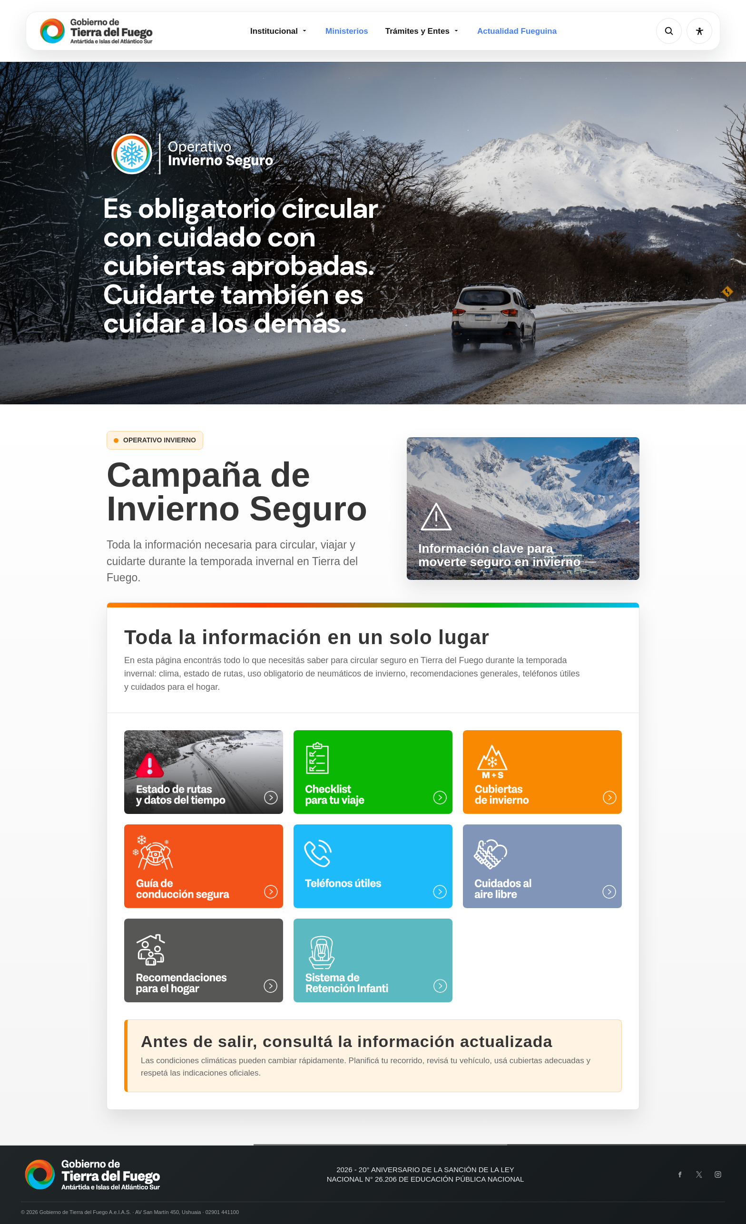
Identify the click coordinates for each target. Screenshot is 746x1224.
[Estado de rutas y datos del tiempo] (203, 772)
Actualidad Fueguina (517, 31)
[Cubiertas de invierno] (542, 772)
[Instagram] (718, 1174)
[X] (699, 1174)
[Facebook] (680, 1174)
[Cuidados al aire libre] (542, 866)
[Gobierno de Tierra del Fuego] (96, 31)
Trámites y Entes (422, 31)
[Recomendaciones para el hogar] (203, 960)
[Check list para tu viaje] (373, 772)
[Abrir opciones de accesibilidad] (699, 31)
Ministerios (346, 31)
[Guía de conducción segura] (203, 866)
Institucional (279, 31)
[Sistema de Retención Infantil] (373, 960)
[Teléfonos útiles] (373, 866)
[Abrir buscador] (669, 31)
